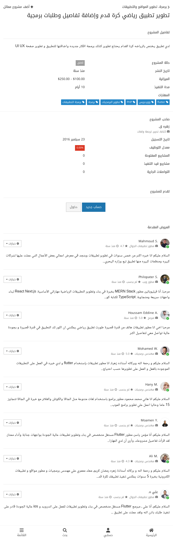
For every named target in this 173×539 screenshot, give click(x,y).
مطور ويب (148, 281)
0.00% (80, 148)
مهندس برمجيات (144, 353)
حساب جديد (94, 207)
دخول (73, 207)
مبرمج (151, 317)
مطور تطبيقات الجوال (141, 246)
